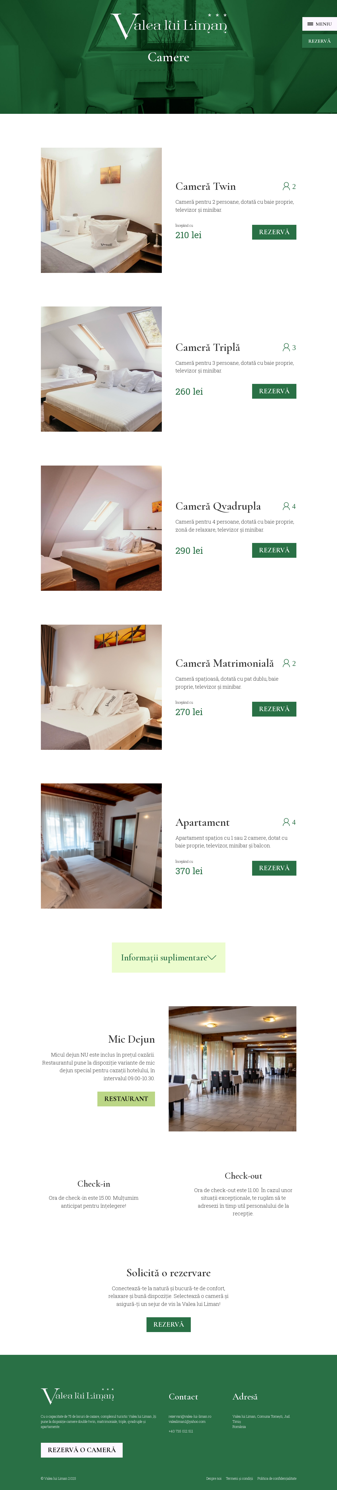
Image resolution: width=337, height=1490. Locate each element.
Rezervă (319, 41)
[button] (319, 24)
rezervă (274, 232)
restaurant (126, 1099)
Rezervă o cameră (82, 1450)
